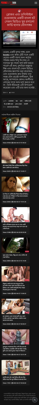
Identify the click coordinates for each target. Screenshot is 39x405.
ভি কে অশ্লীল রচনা (8, 104)
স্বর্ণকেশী (26, 104)
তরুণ (21, 101)
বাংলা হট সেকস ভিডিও (13, 107)
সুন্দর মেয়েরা (18, 104)
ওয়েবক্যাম (11, 101)
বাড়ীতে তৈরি (28, 101)
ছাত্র (17, 101)
